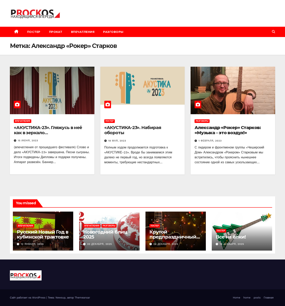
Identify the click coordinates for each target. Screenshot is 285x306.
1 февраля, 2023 (210, 140)
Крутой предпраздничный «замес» (172, 237)
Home (236, 297)
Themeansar (82, 297)
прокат (55, 32)
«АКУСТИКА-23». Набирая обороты (132, 130)
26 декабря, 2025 (165, 244)
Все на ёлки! (231, 237)
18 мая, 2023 (117, 140)
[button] (273, 32)
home (247, 297)
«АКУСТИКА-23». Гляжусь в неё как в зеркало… (48, 130)
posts (257, 297)
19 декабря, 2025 (232, 244)
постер (33, 32)
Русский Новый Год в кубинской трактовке (43, 234)
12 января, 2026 (32, 244)
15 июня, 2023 (28, 140)
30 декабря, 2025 (99, 244)
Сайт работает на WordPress (28, 297)
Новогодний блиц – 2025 (106, 234)
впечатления (83, 32)
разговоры (113, 32)
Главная (269, 297)
